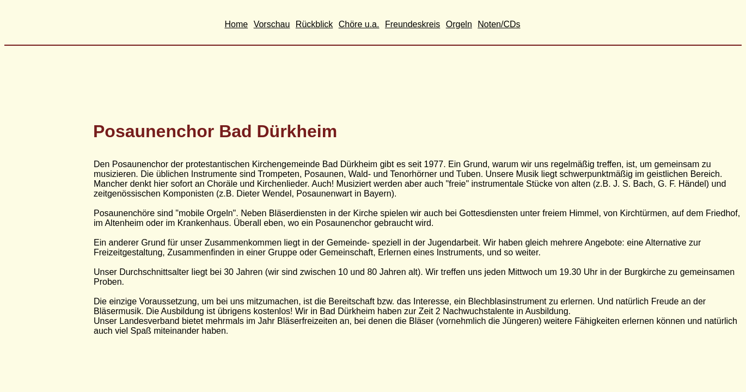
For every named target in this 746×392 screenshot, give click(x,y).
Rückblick (314, 24)
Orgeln (459, 24)
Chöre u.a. (359, 24)
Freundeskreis (412, 24)
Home (236, 24)
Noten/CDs (499, 24)
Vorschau (272, 24)
